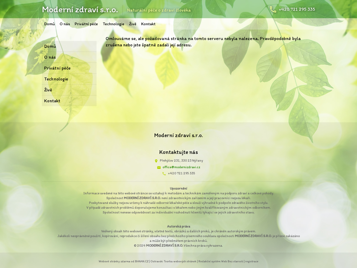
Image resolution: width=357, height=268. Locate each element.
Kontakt (148, 23)
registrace (251, 261)
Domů (49, 23)
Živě (132, 23)
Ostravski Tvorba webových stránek (173, 261)
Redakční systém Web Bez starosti (221, 261)
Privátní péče (86, 23)
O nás (65, 23)
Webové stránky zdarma (114, 261)
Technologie (113, 23)
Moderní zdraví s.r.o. (80, 9)
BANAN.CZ (141, 261)
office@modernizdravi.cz (181, 167)
